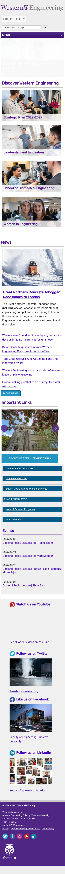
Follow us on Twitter (32, 659)
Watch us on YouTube (33, 610)
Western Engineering (12, 818)
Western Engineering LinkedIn (27, 796)
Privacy (5, 834)
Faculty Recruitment (16, 505)
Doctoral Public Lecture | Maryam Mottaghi (28, 561)
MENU (6, 35)
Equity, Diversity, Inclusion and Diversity (26, 494)
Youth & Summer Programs (20, 515)
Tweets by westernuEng (24, 697)
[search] (21, 27)
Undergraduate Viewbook (19, 474)
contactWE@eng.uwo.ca (14, 831)
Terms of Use (33, 834)
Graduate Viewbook (16, 484)
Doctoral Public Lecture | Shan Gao (24, 591)
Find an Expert (13, 525)
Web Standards (18, 834)
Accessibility (48, 834)
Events (8, 537)
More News (10, 399)
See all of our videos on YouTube (29, 648)
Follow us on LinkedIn (33, 759)
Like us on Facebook (32, 705)
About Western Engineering (30, 464)
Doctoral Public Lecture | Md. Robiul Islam (28, 548)
